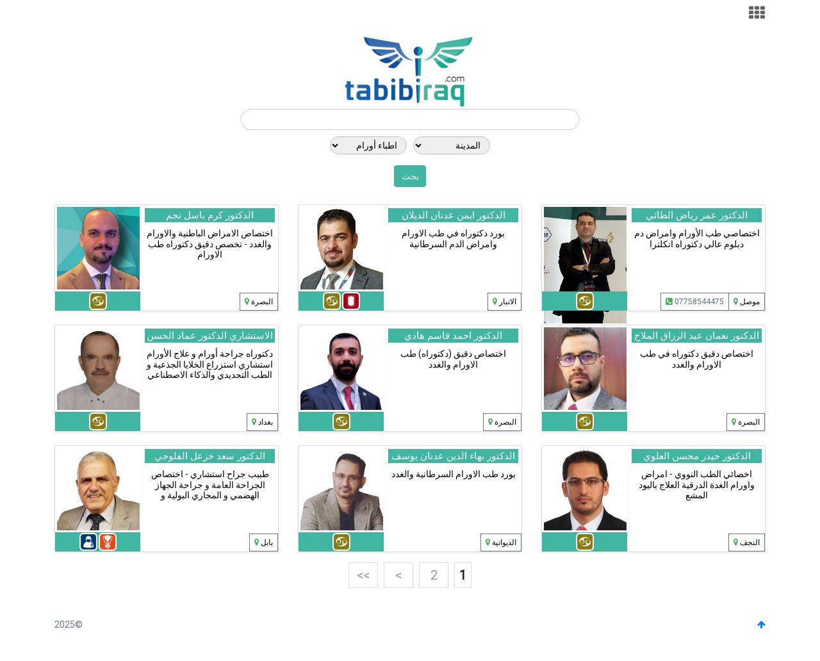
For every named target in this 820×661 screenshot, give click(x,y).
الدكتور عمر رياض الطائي (697, 215)
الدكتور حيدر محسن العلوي (697, 456)
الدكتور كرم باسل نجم (210, 215)
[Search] (410, 120)
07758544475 (695, 301)
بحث (410, 176)
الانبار (507, 301)
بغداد (265, 422)
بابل (267, 542)
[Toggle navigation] (757, 13)
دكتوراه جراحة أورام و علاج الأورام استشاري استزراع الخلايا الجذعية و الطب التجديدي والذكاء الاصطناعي (210, 364)
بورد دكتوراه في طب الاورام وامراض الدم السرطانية (453, 238)
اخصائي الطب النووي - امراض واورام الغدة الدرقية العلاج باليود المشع (697, 485)
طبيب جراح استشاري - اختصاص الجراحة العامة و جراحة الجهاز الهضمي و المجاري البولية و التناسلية (210, 490)
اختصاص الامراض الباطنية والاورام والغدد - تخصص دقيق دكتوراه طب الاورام (210, 244)
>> (363, 575)
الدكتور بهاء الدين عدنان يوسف (453, 456)
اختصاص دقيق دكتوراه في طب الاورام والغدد (696, 359)
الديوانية (504, 542)
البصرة (262, 301)
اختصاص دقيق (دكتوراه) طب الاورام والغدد (453, 359)
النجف (750, 542)
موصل (750, 301)
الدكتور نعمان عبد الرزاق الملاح (696, 335)
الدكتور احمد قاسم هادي (453, 335)
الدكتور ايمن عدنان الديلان (453, 215)
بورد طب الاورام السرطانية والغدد (453, 474)
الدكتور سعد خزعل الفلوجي (209, 456)
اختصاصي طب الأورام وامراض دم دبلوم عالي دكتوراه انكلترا (697, 238)
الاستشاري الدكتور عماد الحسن (210, 335)
